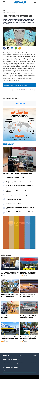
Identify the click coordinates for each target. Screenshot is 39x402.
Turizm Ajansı (11, 400)
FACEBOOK (6, 386)
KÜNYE (20, 378)
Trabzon (10, 112)
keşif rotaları (31, 112)
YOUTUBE (33, 386)
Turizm (5, 112)
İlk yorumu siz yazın (19, 126)
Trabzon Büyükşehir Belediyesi (20, 112)
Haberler (5, 10)
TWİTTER (20, 386)
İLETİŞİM (34, 378)
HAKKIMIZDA (6, 378)
